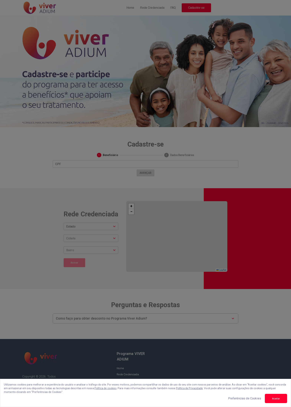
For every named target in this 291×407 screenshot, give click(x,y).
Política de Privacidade (189, 388)
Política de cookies (105, 388)
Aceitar (276, 398)
